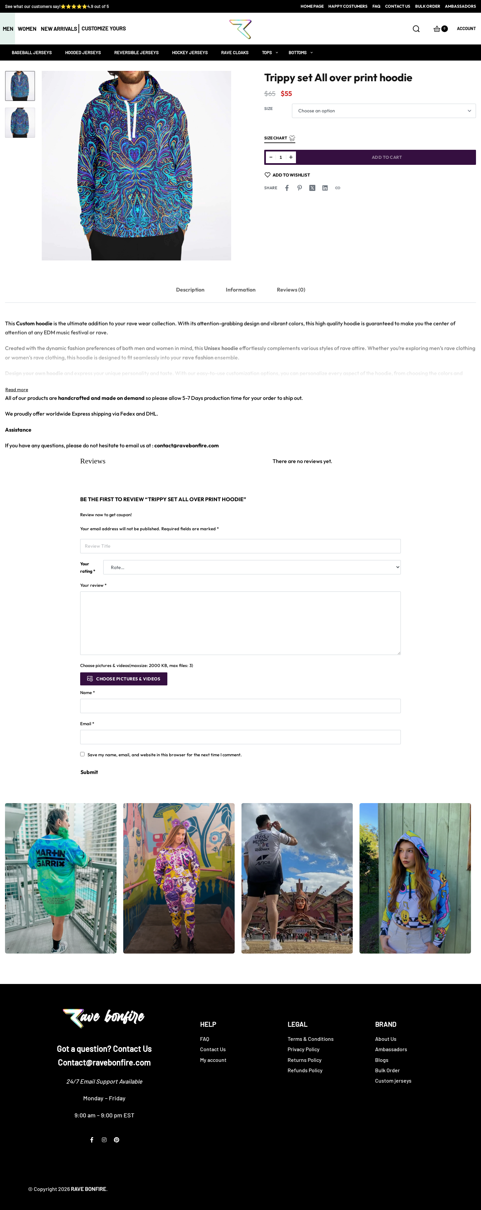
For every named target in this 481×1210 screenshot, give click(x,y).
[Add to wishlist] (287, 175)
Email (87, 723)
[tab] (190, 289)
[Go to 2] (20, 123)
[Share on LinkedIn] (325, 188)
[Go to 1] (20, 86)
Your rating (87, 567)
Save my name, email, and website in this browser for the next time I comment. (165, 754)
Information (241, 289)
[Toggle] (16, 389)
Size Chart (280, 138)
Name (87, 692)
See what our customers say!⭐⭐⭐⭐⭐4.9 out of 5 (57, 6)
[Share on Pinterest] (300, 188)
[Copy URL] (338, 188)
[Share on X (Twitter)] (312, 188)
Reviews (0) (291, 289)
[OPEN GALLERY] (136, 165)
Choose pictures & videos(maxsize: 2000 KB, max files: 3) (136, 665)
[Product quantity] (281, 157)
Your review (93, 585)
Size (268, 108)
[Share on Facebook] (287, 188)
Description (190, 289)
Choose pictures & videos (128, 678)
